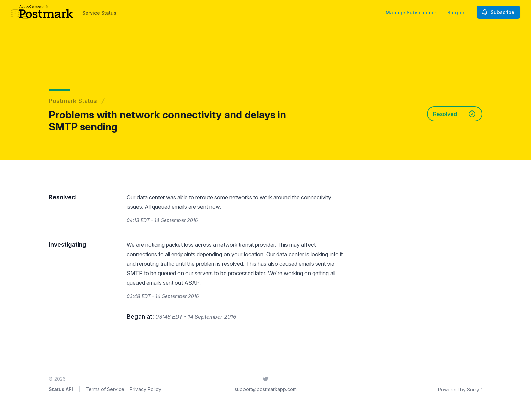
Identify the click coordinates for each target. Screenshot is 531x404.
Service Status (99, 13)
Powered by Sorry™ (460, 389)
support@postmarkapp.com (266, 389)
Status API (61, 389)
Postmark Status (73, 100)
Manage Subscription (411, 12)
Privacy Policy (145, 389)
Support (456, 12)
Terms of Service (105, 389)
